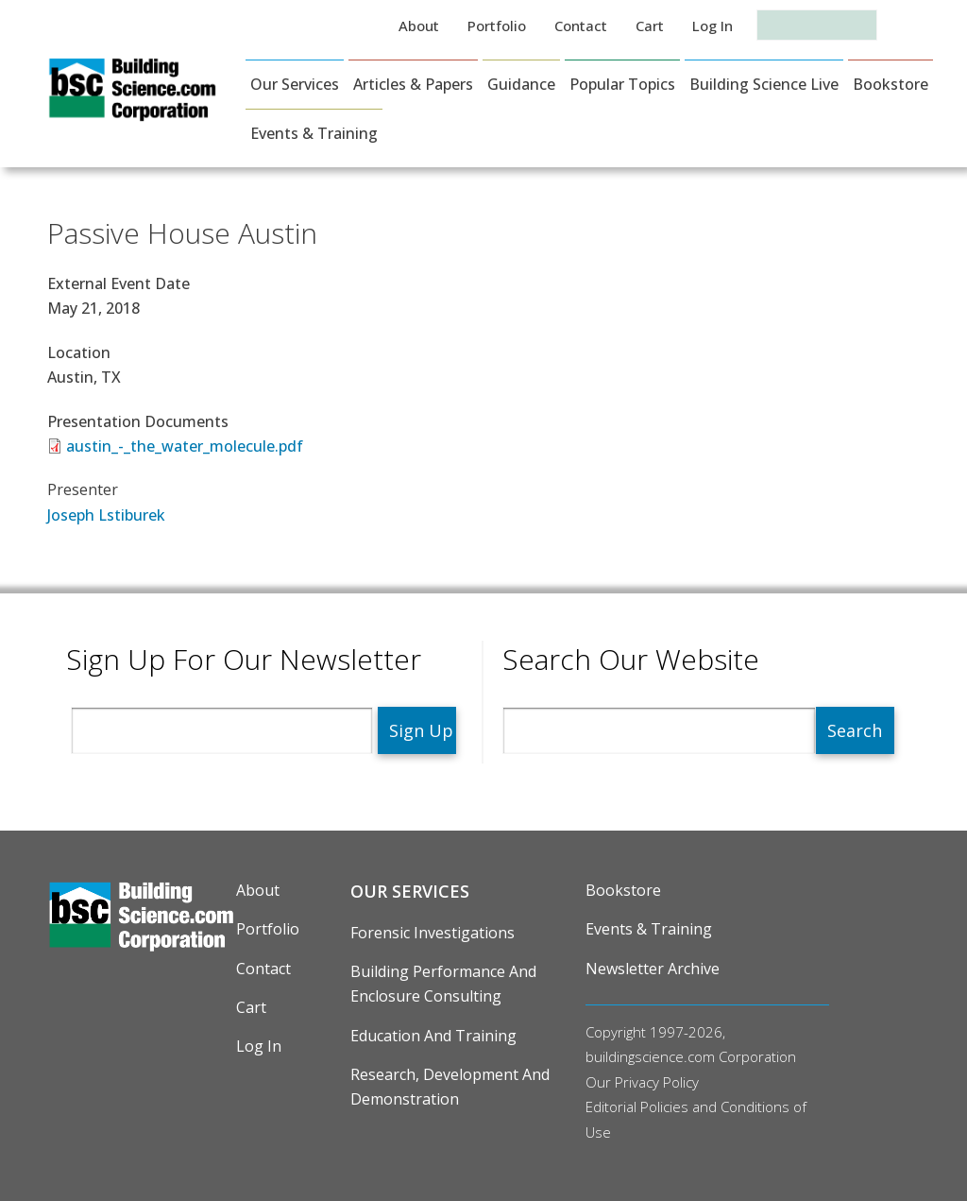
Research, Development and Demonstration (450, 1086)
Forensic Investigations (432, 932)
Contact (580, 25)
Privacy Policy (657, 1081)
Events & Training (314, 133)
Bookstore (890, 84)
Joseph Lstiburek (106, 515)
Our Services (294, 84)
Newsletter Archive (652, 968)
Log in (712, 25)
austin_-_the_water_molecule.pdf (184, 446)
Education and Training (433, 1035)
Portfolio (496, 25)
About (419, 25)
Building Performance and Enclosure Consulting (443, 983)
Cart (650, 25)
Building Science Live (764, 84)
